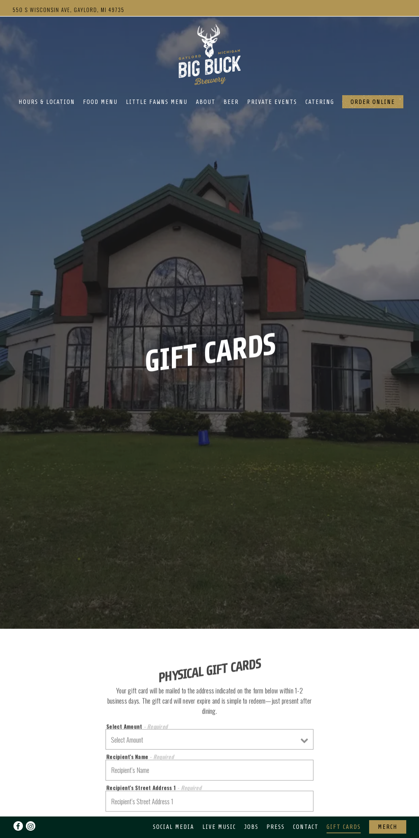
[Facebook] (18, 807)
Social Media (173, 807)
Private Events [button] (272, 101)
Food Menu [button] (100, 101)
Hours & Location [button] (47, 101)
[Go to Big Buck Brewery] (68, 9)
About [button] (206, 101)
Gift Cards (344, 807)
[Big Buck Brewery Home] (210, 53)
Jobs (251, 807)
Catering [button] (319, 101)
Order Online (373, 101)
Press (275, 807)
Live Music (219, 807)
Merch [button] (388, 807)
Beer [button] (231, 101)
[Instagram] (30, 807)
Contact (306, 807)
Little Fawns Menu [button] (156, 101)
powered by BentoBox (209, 828)
